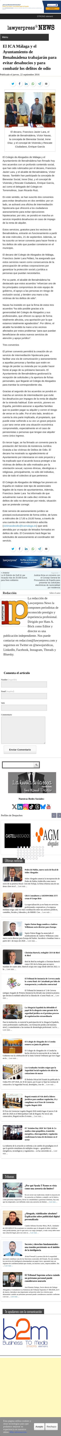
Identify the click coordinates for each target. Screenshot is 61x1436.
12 (24, 850)
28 (18, 856)
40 (27, 858)
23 (30, 853)
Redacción (9, 593)
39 (24, 858)
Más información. (18, 1432)
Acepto (39, 1426)
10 (18, 850)
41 (30, 858)
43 (37, 858)
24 (33, 853)
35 (40, 856)
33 (33, 856)
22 (27, 853)
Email (7, 691)
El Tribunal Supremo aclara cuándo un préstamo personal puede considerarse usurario (42, 1278)
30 (24, 856)
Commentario (6, 715)
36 (43, 856)
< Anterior (5, 573)
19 (18, 853)
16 (37, 850)
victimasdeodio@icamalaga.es (19, 525)
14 (30, 850)
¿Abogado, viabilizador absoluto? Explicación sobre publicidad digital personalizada (42, 1216)
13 (27, 850)
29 (21, 856)
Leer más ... (22, 886)
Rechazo (51, 1426)
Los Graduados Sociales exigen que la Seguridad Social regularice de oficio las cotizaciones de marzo (41, 1070)
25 (37, 853)
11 (21, 850)
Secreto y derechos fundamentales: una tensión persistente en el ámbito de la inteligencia (42, 1247)
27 (43, 853)
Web (3, 703)
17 (40, 850)
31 (27, 856)
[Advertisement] (30, 1388)
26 (40, 853)
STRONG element (45, 16)
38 (21, 858)
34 (37, 856)
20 (21, 853)
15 (33, 850)
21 (24, 853)
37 (18, 858)
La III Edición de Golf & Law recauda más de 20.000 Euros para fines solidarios (14, 577)
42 (33, 858)
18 (43, 850)
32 (30, 856)
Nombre (9, 680)
